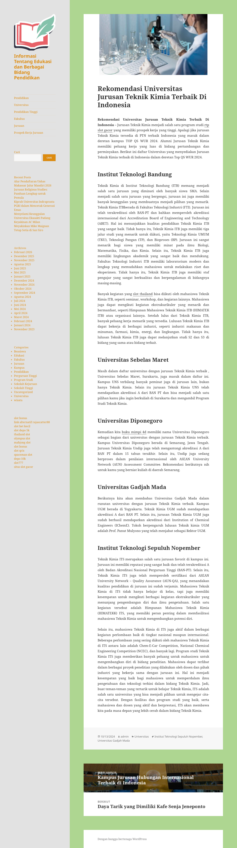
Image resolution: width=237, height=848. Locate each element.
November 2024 (24, 284)
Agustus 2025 (22, 264)
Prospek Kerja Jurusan (28, 133)
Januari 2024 (22, 325)
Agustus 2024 (22, 297)
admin (125, 736)
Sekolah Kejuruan (25, 384)
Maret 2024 (21, 317)
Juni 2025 (20, 268)
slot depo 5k (21, 430)
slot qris (19, 450)
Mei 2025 (20, 272)
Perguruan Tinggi (25, 376)
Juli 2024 (19, 301)
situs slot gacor (23, 467)
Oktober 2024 (22, 289)
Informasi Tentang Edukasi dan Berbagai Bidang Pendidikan (33, 67)
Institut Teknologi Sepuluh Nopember (178, 736)
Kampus (19, 368)
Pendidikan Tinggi (26, 112)
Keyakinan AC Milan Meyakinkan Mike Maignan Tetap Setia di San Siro (31, 226)
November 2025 (24, 260)
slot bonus (20, 418)
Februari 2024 (23, 321)
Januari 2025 (22, 276)
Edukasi (19, 355)
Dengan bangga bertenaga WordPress (122, 839)
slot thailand (143, 294)
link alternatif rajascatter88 (32, 422)
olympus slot (22, 438)
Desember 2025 (24, 256)
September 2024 (24, 293)
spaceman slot (23, 454)
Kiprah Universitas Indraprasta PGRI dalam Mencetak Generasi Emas (34, 206)
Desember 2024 (24, 280)
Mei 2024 (20, 309)
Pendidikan (21, 98)
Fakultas (19, 119)
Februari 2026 (23, 252)
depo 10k (20, 459)
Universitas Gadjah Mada (114, 740)
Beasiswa (20, 351)
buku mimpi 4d (134, 432)
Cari (17, 152)
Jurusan (19, 126)
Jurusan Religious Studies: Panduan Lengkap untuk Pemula (31, 193)
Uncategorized (23, 392)
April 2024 (20, 313)
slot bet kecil (22, 426)
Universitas (21, 105)
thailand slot (22, 434)
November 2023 (24, 329)
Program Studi (23, 380)
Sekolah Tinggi (23, 388)
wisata (18, 400)
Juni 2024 (20, 305)
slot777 (18, 463)
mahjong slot (22, 442)
